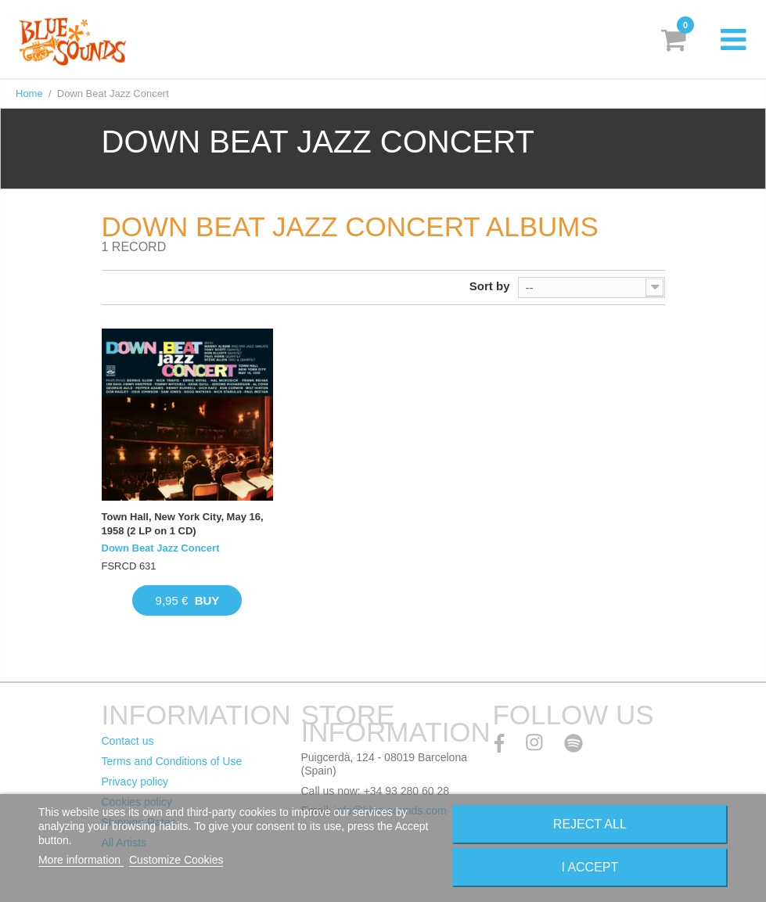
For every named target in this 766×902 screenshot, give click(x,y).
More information (81, 859)
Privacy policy (135, 781)
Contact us (128, 741)
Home (29, 93)
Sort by (489, 286)
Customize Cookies (176, 859)
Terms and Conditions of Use (172, 761)
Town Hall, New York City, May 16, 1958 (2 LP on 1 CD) (183, 524)
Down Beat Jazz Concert (161, 548)
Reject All (590, 824)
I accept (589, 867)
